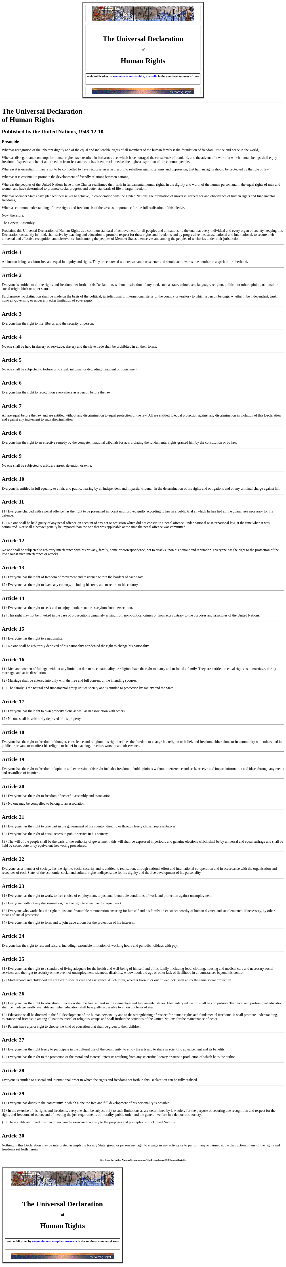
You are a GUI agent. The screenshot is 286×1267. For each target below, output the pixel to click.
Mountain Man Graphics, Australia (135, 76)
